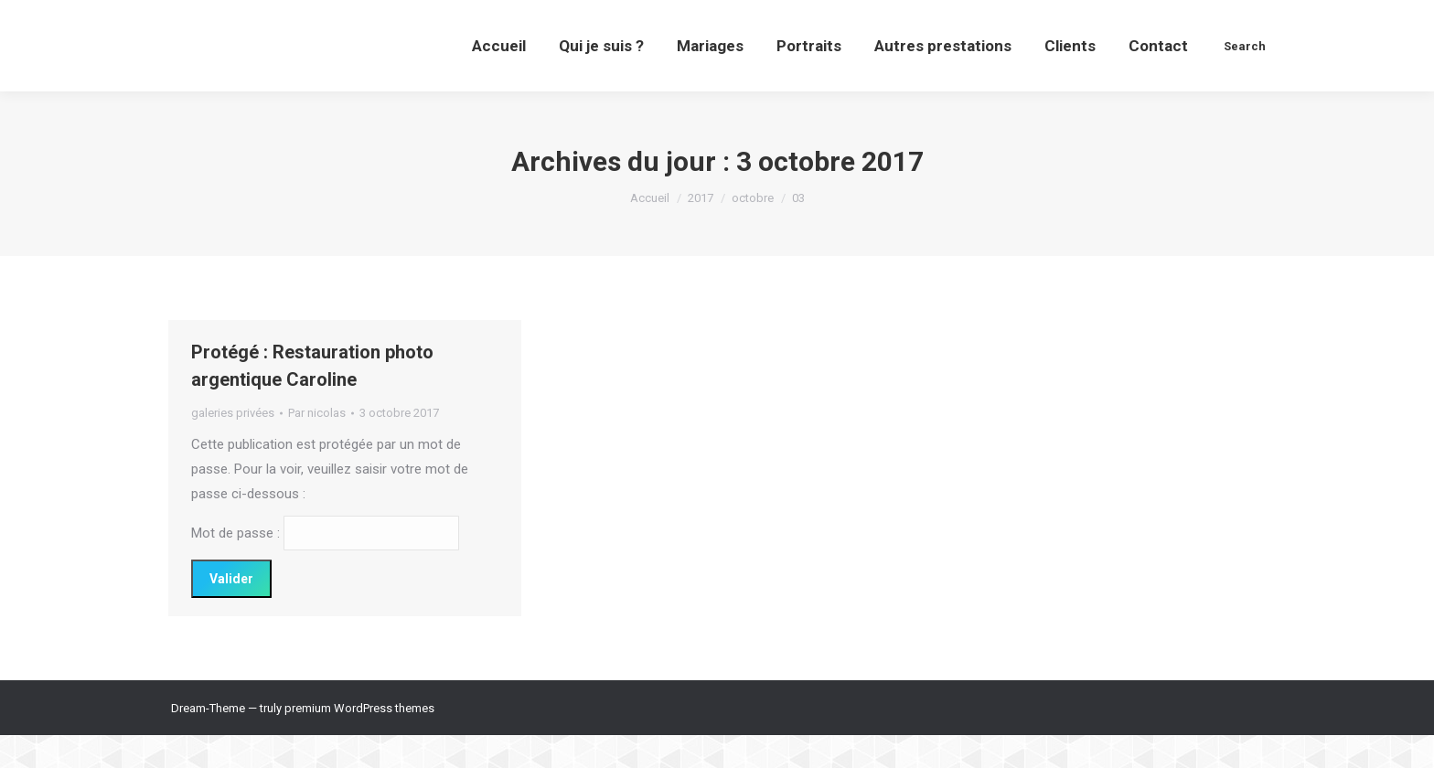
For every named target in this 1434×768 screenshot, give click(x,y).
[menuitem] (499, 78)
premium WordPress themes (359, 741)
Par (317, 446)
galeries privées (232, 446)
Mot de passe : (325, 566)
